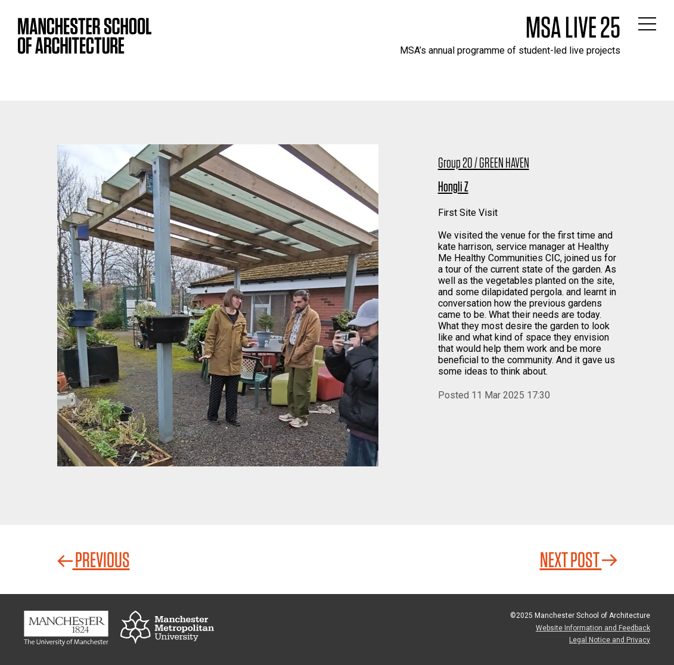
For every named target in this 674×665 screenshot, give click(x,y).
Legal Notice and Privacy (609, 640)
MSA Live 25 (573, 27)
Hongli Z (453, 186)
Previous (93, 559)
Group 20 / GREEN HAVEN (483, 162)
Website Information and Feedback (593, 628)
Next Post (578, 559)
